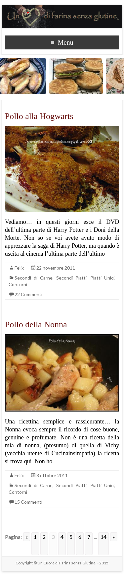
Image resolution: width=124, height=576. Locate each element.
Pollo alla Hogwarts (39, 116)
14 (103, 537)
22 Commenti (28, 294)
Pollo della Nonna (36, 324)
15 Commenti (28, 502)
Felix (19, 268)
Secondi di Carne (34, 278)
